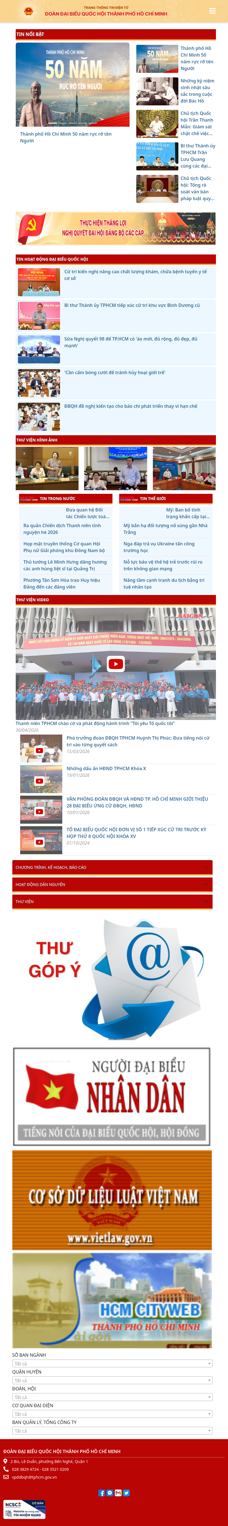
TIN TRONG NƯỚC (47, 498)
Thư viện (25, 901)
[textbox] (112, 1364)
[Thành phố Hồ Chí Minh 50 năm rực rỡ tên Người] (52, 123)
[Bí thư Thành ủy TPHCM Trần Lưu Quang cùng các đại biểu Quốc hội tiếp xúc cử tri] (83, 123)
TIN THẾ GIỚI (143, 498)
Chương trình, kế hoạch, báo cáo (51, 867)
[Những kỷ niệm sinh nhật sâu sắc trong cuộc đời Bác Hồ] (62, 123)
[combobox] (112, 1363)
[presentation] (19, 469)
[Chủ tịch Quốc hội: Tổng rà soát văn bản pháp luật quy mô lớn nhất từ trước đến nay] (93, 123)
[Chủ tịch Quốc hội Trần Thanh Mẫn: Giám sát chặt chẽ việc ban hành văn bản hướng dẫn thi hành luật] (72, 123)
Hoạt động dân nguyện (40, 884)
